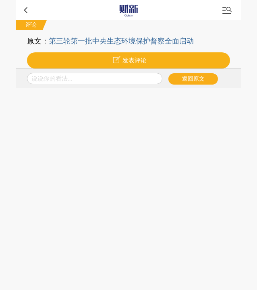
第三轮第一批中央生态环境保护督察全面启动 (121, 41)
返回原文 (193, 79)
